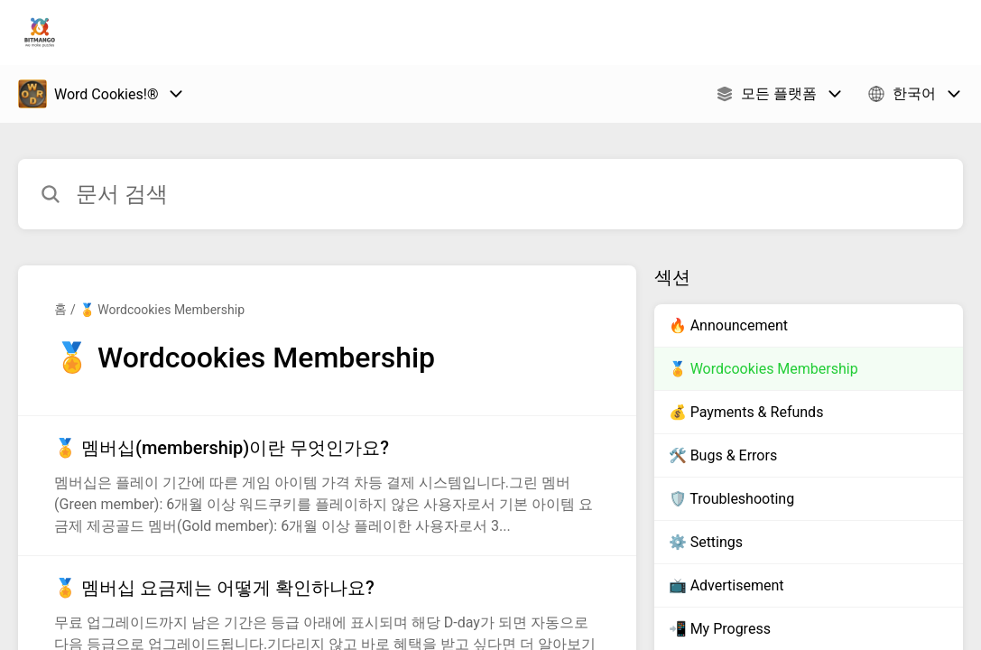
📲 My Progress (720, 628)
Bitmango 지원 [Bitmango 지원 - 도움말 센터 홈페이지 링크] (154, 32)
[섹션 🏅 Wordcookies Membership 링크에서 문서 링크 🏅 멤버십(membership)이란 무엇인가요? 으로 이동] (327, 485)
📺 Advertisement (726, 585)
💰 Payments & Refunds (746, 412)
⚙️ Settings (706, 542)
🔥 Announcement (728, 325)
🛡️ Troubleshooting (731, 498)
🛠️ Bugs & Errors (723, 455)
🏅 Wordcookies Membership (162, 309)
